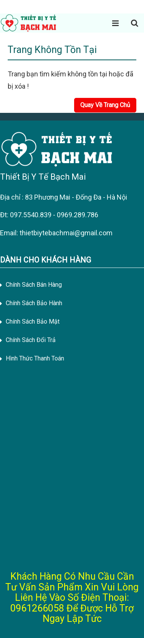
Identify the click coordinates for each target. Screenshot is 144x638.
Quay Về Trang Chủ (105, 105)
